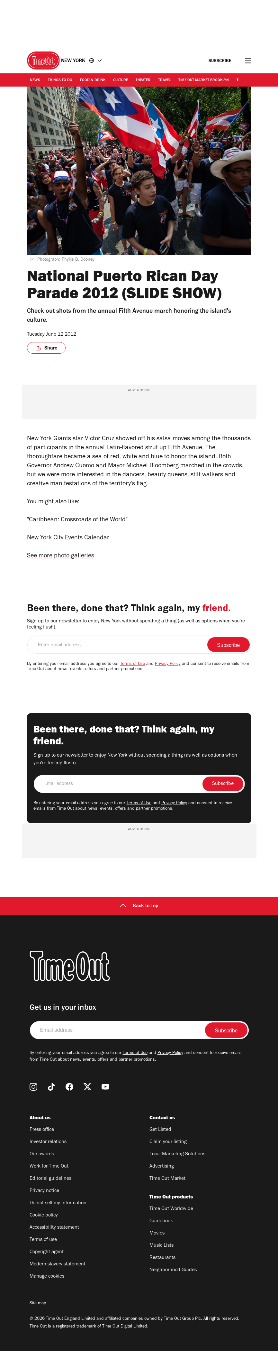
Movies (157, 1233)
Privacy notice (44, 1191)
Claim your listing (168, 1142)
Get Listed (160, 1129)
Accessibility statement (54, 1227)
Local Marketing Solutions (177, 1154)
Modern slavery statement (57, 1264)
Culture (120, 80)
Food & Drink (92, 80)
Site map (38, 1303)
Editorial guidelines (50, 1178)
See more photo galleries (60, 556)
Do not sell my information (58, 1203)
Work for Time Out (49, 1166)
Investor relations (48, 1142)
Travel (164, 80)
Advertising (161, 1166)
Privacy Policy (168, 664)
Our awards (42, 1154)
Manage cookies (47, 1276)
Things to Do (60, 80)
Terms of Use (132, 664)
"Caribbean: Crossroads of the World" (77, 520)
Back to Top (139, 906)
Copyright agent (47, 1252)
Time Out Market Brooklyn (203, 80)
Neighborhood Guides (173, 1270)
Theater (143, 80)
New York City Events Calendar (68, 538)
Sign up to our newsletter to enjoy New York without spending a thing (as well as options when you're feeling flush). (136, 624)
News (35, 80)
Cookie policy (44, 1215)
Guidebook (161, 1221)
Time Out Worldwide (171, 1209)
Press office (42, 1129)
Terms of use (43, 1240)
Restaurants (162, 1258)
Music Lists (161, 1245)
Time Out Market (167, 1178)
